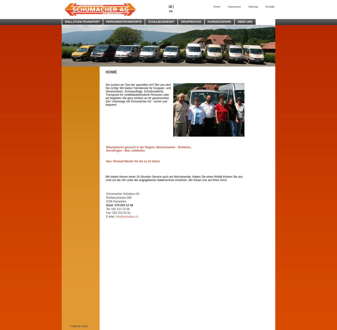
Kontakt (270, 6)
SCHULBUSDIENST (161, 22)
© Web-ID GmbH (79, 326)
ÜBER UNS (245, 22)
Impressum (234, 6)
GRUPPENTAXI (191, 22)
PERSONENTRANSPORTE (124, 22)
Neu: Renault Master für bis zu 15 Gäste (133, 161)
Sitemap (253, 6)
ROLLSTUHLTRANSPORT (82, 22)
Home (216, 6)
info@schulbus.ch (127, 216)
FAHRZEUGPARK (219, 22)
